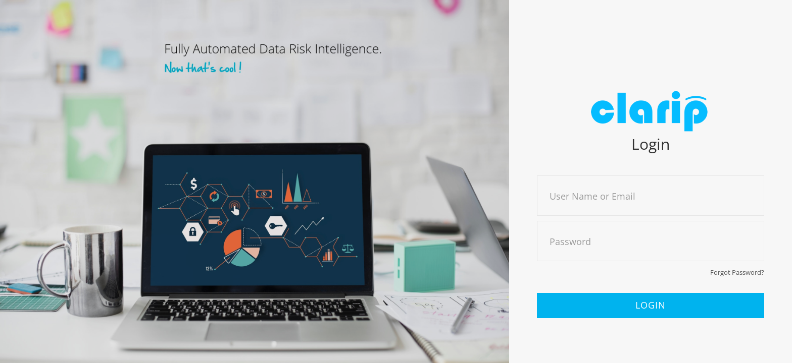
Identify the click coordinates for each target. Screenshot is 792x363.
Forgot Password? (737, 272)
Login (650, 305)
